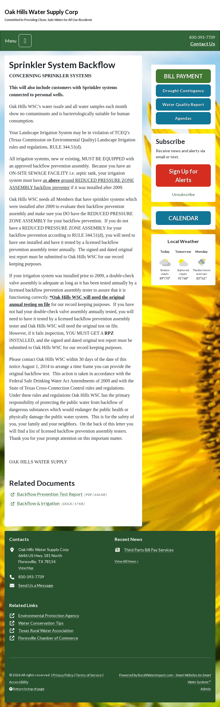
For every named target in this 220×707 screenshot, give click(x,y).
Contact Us (202, 43)
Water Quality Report (183, 104)
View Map (25, 568)
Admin (206, 689)
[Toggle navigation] (25, 40)
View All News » (127, 561)
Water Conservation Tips (41, 623)
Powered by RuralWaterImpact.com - (165, 678)
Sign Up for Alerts (183, 175)
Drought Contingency (183, 90)
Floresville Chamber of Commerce (48, 637)
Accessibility (18, 682)
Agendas (183, 118)
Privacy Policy (63, 675)
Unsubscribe (183, 194)
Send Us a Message (35, 585)
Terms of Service (89, 675)
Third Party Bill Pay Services (149, 549)
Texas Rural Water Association (45, 630)
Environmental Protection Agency (48, 615)
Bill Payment (183, 76)
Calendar (183, 218)
